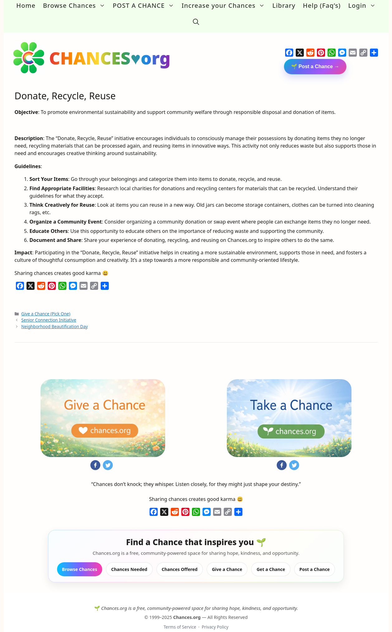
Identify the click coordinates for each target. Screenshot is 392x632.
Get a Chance (270, 559)
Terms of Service (180, 617)
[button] (196, 16)
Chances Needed (129, 559)
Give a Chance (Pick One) (45, 303)
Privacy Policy (215, 617)
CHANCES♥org (110, 47)
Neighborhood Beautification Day (54, 316)
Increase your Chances (225, 5)
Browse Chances (76, 5)
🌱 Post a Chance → (315, 56)
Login (363, 5)
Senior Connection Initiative (48, 310)
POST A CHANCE (145, 5)
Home (26, 5)
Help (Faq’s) (322, 5)
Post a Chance (314, 559)
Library (283, 5)
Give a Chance (227, 559)
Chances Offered (180, 559)
